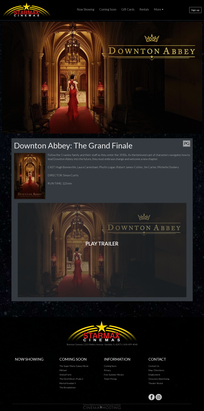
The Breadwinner (67, 387)
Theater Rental (155, 383)
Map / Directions (156, 370)
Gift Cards (127, 9)
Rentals (144, 9)
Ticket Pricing (110, 378)
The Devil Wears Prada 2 (71, 378)
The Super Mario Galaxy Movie (74, 366)
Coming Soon (107, 9)
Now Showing (85, 9)
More (157, 9)
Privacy (107, 370)
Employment (154, 374)
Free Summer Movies (114, 374)
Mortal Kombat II (67, 383)
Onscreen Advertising (158, 378)
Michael (63, 370)
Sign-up (195, 9)
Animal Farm (65, 374)
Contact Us (153, 366)
